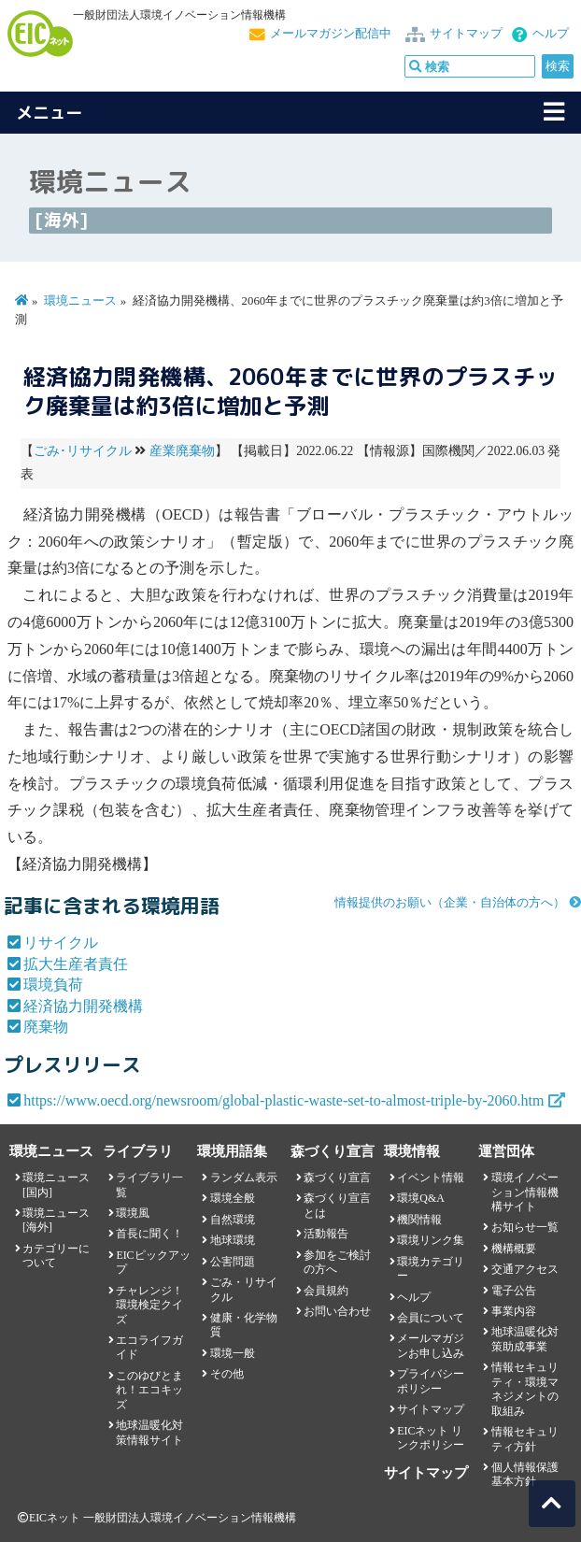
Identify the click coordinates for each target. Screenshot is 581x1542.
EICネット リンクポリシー (430, 1437)
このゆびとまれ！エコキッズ (149, 1390)
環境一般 (232, 1353)
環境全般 (232, 1198)
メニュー (49, 112)
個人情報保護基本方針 (525, 1474)
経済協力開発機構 (83, 1006)
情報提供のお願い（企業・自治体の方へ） (449, 902)
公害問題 (232, 1261)
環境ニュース (80, 300)
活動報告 (326, 1233)
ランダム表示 (243, 1177)
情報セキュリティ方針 (525, 1438)
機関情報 (419, 1219)
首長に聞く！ (149, 1233)
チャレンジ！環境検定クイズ (149, 1305)
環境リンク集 (430, 1240)
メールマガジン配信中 (330, 33)
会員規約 (326, 1290)
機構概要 (513, 1248)
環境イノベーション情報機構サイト (525, 1192)
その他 (227, 1373)
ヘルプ (550, 33)
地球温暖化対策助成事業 (525, 1338)
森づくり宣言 (337, 1177)
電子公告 (513, 1290)
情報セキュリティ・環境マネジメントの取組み (525, 1389)
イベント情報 (430, 1177)
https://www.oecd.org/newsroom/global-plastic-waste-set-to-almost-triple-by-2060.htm (283, 1100)
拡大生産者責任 (75, 964)
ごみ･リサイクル (83, 451)
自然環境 (232, 1219)
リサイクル (60, 942)
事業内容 (513, 1311)
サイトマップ (466, 33)
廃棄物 (45, 1027)
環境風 (132, 1213)
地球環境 (232, 1240)
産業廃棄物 (182, 451)
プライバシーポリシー (430, 1380)
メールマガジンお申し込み (430, 1345)
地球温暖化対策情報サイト (149, 1432)
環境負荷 (53, 984)
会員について (430, 1317)
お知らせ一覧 (525, 1227)
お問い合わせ (337, 1311)
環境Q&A (420, 1198)
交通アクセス (525, 1269)
